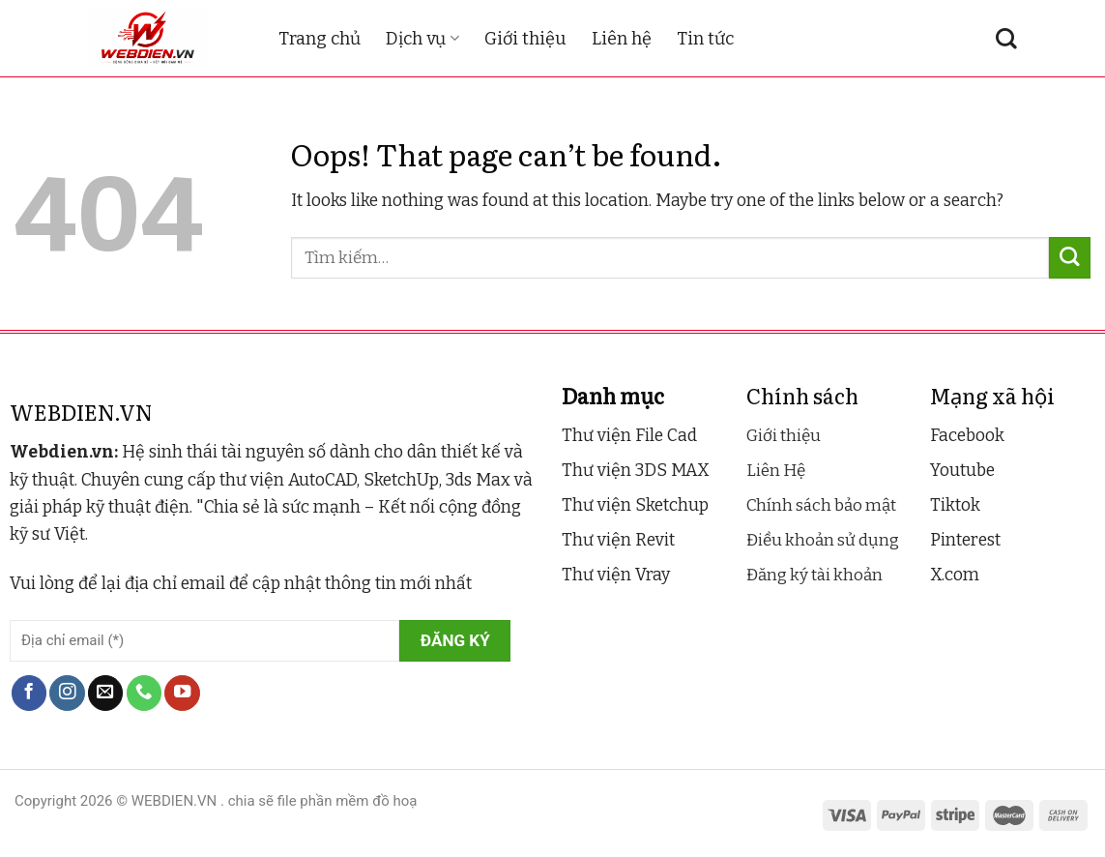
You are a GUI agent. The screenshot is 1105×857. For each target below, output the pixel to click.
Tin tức (705, 38)
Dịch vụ (422, 38)
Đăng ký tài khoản (814, 575)
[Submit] (1069, 258)
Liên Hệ (775, 470)
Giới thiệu (525, 38)
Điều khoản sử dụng (822, 540)
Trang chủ (319, 38)
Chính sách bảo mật (821, 505)
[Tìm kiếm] (1006, 38)
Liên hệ (622, 38)
